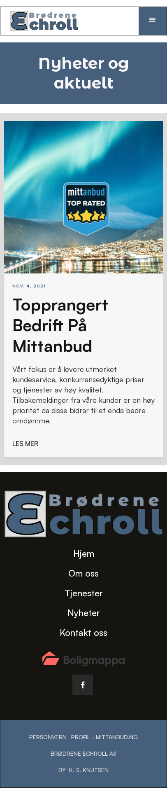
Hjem (83, 553)
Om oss (83, 573)
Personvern (48, 736)
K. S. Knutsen (89, 769)
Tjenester (84, 592)
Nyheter (83, 612)
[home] (48, 21)
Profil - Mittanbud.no (104, 736)
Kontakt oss (83, 632)
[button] (153, 21)
